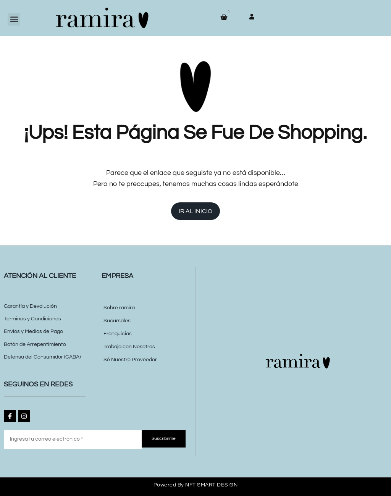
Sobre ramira (119, 307)
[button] (14, 19)
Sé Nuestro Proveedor (130, 359)
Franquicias (117, 333)
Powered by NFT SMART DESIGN (195, 485)
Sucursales (117, 320)
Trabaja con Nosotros (129, 346)
